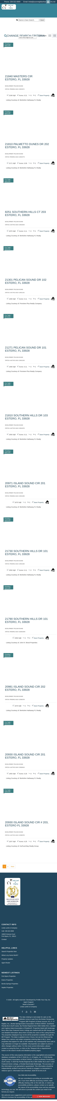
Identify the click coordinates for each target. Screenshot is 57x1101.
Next (12, 866)
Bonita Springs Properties (10, 984)
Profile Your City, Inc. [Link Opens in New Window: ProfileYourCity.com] (43, 1000)
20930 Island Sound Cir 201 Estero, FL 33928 (25, 756)
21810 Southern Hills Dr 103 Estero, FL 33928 (26, 417)
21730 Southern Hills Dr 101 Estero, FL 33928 (26, 552)
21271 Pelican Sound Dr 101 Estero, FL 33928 (25, 349)
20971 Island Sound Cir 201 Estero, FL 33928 (25, 485)
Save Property (44, 95)
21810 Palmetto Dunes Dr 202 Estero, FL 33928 (27, 146)
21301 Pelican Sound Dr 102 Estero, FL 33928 (25, 281)
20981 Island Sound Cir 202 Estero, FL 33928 (25, 688)
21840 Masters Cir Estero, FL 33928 (19, 78)
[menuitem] (22, 1011)
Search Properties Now (9, 951)
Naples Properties (7, 987)
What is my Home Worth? (10, 955)
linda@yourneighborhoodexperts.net (41, 2)
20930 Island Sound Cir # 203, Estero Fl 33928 (26, 824)
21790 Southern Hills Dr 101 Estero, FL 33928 (26, 620)
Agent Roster (6, 963)
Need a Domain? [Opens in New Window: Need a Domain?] (28, 1004)
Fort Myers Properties (9, 976)
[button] (43, 1096)
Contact (4, 939)
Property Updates (7, 959)
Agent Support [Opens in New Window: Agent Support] (29, 1002)
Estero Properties (7, 980)
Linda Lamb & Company (28, 1007)
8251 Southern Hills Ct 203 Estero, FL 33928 (25, 213)
